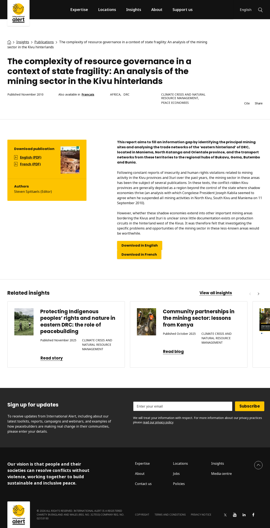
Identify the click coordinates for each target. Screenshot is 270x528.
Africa (115, 94)
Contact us (143, 483)
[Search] (260, 9)
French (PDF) (30, 164)
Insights (133, 9)
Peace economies (175, 103)
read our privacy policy (158, 422)
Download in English (140, 245)
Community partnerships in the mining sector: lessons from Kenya (199, 318)
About (156, 9)
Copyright (142, 514)
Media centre (221, 473)
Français (88, 94)
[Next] (258, 294)
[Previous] (250, 294)
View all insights (216, 293)
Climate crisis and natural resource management (183, 96)
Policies (179, 483)
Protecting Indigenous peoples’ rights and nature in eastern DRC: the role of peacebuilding (77, 321)
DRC (126, 94)
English (245, 9)
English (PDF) (30, 157)
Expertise (79, 9)
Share (259, 103)
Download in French (139, 254)
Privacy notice (201, 514)
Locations (107, 9)
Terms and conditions (170, 514)
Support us (183, 9)
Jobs (176, 473)
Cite (247, 103)
